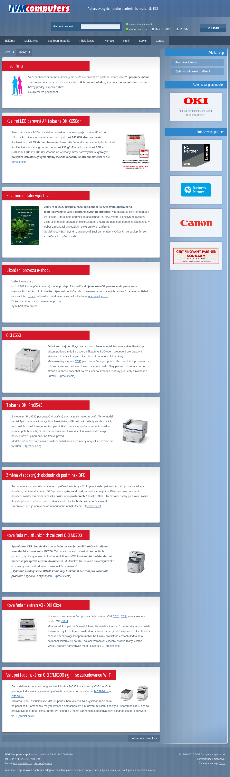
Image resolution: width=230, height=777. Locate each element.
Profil (126, 40)
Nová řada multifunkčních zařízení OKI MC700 (44, 535)
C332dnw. (17, 696)
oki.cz (31, 296)
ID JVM (182, 29)
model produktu (136, 29)
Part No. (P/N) (161, 29)
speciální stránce (146, 770)
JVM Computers (39, 9)
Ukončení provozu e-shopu (28, 270)
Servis (143, 40)
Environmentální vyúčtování (29, 195)
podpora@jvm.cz (23, 763)
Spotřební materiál (59, 40)
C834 (124, 616)
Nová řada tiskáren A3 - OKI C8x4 (33, 605)
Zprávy (160, 40)
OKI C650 (13, 335)
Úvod (7, 52)
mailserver (219, 758)
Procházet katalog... (187, 62)
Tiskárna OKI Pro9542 (24, 405)
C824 (116, 616)
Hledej (213, 28)
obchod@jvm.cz (98, 296)
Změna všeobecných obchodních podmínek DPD (45, 475)
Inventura (14, 66)
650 (79, 361)
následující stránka (143, 738)
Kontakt (109, 40)
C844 (64, 621)
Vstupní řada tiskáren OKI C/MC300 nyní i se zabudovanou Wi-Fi (58, 675)
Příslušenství (87, 40)
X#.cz (222, 763)
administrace (204, 758)
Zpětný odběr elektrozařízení (192, 71)
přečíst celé (19, 161)
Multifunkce (31, 40)
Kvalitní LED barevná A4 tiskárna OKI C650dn (43, 121)
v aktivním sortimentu (139, 24)
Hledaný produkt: (63, 26)
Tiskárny (10, 40)
